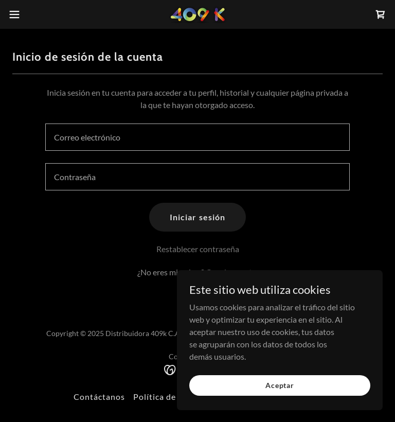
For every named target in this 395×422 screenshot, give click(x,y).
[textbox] (197, 137)
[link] (197, 14)
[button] (33, 14)
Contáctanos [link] (99, 396)
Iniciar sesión (197, 217)
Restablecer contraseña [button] (197, 249)
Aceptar (279, 385)
